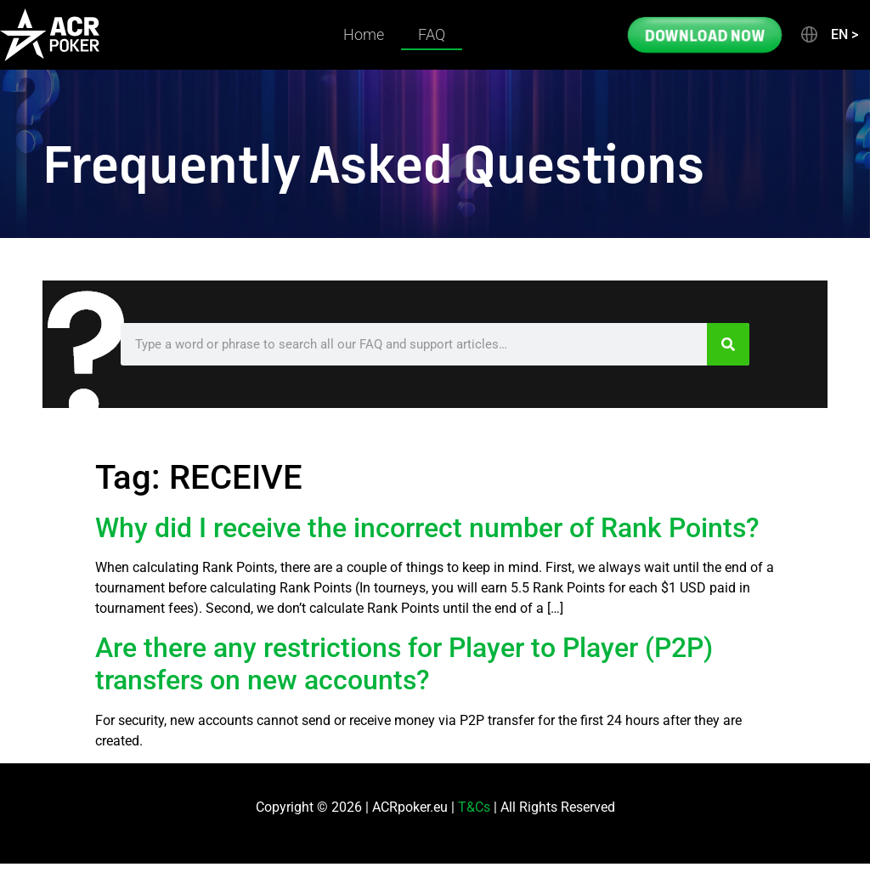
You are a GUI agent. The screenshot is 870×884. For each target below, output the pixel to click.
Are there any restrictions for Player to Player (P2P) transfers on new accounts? (404, 664)
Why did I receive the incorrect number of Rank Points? (427, 528)
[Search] (728, 344)
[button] (828, 34)
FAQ (431, 34)
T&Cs (474, 807)
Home (363, 34)
